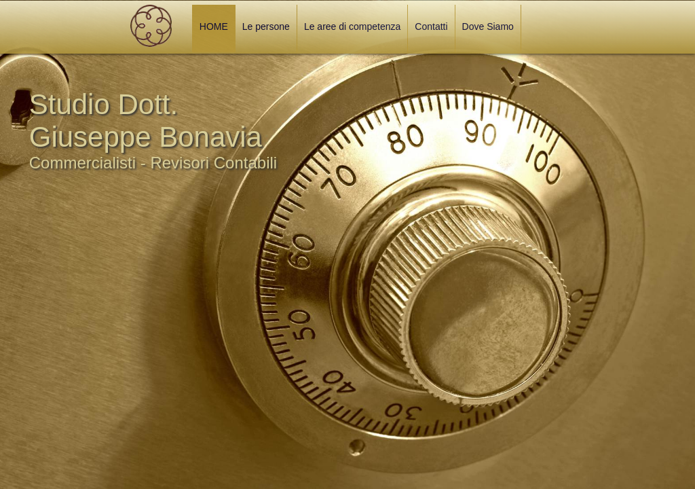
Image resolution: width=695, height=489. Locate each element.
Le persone (266, 26)
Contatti (431, 26)
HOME (214, 26)
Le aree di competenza (352, 26)
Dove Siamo (488, 26)
